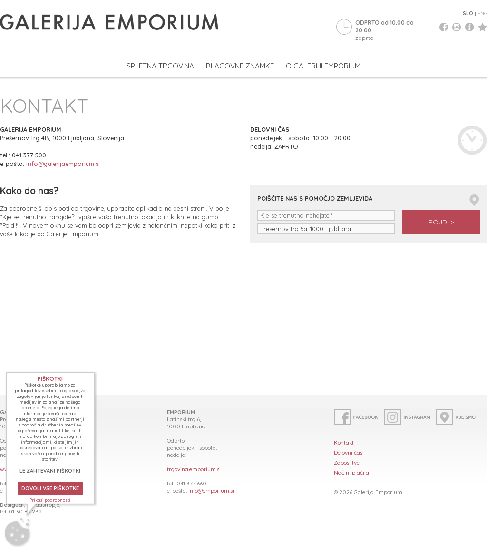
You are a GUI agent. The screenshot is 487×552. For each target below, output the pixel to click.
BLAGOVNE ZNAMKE (240, 65)
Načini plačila (351, 472)
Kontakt (344, 442)
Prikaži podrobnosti (49, 500)
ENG (482, 13)
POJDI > (441, 222)
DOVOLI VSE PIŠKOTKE (50, 488)
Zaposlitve (347, 462)
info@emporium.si (211, 490)
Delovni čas (348, 452)
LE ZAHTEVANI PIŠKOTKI (49, 470)
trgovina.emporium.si (194, 469)
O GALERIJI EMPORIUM (323, 65)
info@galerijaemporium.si (63, 163)
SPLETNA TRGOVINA (160, 65)
